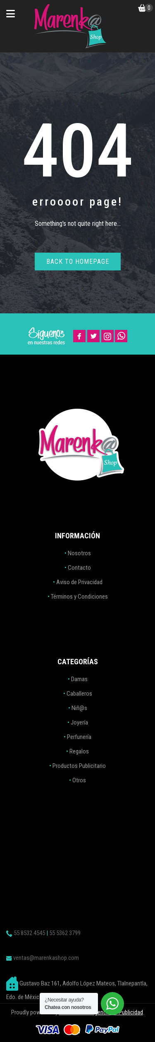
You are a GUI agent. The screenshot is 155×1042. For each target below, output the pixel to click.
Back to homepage (77, 261)
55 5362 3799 (65, 933)
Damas (79, 679)
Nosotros (79, 553)
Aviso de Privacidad (79, 582)
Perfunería (79, 737)
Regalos (79, 751)
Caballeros (79, 693)
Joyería (79, 722)
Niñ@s (79, 708)
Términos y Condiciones (79, 596)
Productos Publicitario (79, 766)
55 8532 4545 (29, 933)
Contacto (79, 567)
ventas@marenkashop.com (46, 957)
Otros (79, 780)
